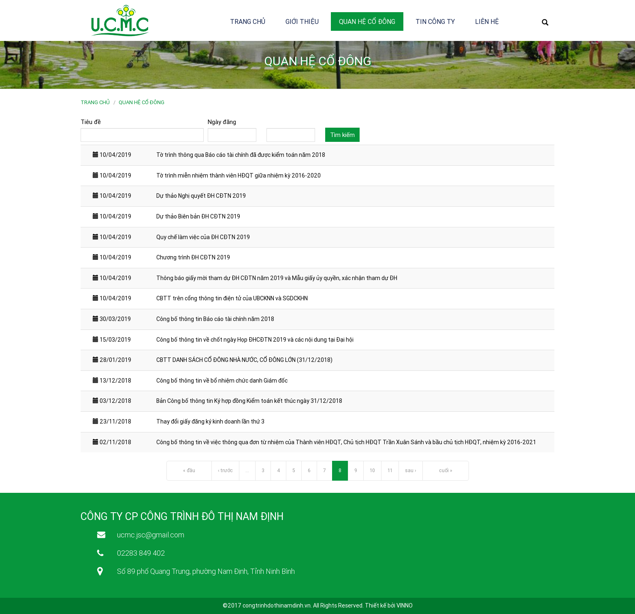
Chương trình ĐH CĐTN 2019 (193, 257)
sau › (410, 470)
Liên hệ (487, 21)
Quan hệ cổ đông (367, 21)
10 (372, 470)
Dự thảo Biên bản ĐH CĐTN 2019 (198, 216)
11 (390, 470)
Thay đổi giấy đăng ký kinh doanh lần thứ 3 (210, 421)
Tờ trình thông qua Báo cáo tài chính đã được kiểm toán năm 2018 (240, 154)
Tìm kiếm (342, 135)
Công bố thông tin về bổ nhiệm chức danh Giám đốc (222, 380)
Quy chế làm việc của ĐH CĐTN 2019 (203, 237)
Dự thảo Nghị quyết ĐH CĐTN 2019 (201, 195)
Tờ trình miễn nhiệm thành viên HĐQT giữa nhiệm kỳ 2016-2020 (238, 175)
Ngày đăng (222, 122)
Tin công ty (435, 21)
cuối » (445, 470)
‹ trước (225, 470)
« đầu (189, 470)
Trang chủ (247, 21)
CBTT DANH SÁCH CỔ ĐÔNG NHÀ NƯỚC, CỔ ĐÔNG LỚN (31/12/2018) (244, 360)
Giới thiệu (302, 21)
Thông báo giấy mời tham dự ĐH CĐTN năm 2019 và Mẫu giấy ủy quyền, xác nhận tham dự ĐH (276, 278)
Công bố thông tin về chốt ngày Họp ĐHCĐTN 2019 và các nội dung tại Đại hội (255, 339)
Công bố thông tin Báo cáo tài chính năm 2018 (215, 319)
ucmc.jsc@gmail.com (150, 534)
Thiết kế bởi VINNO (389, 605)
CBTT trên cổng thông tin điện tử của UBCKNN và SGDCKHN (232, 298)
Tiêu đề (91, 122)
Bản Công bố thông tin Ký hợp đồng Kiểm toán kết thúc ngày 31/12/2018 (249, 400)
